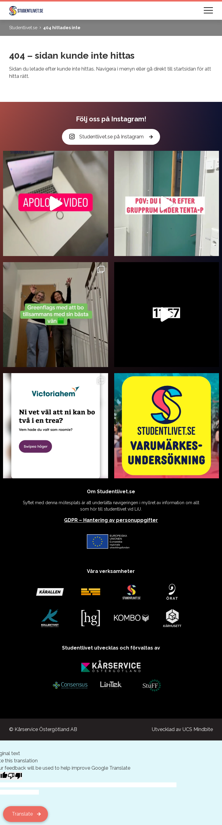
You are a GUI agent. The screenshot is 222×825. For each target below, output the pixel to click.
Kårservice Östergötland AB (46, 729)
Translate (22, 814)
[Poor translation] (15, 776)
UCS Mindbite (198, 729)
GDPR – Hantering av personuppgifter (111, 520)
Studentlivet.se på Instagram (107, 137)
